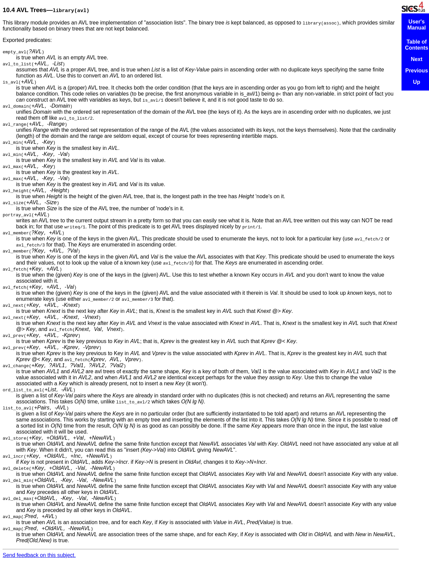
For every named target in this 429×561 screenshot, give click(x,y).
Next (417, 59)
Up (416, 82)
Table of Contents (416, 45)
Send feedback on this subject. (39, 555)
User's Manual (416, 25)
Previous (416, 70)
